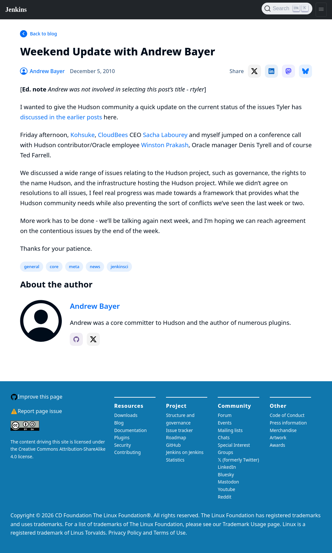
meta (74, 266)
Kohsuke (82, 134)
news (95, 266)
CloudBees (113, 134)
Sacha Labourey (165, 134)
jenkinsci (119, 266)
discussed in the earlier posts (61, 117)
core (54, 266)
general (31, 266)
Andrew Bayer (95, 306)
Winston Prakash (165, 145)
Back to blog (43, 33)
